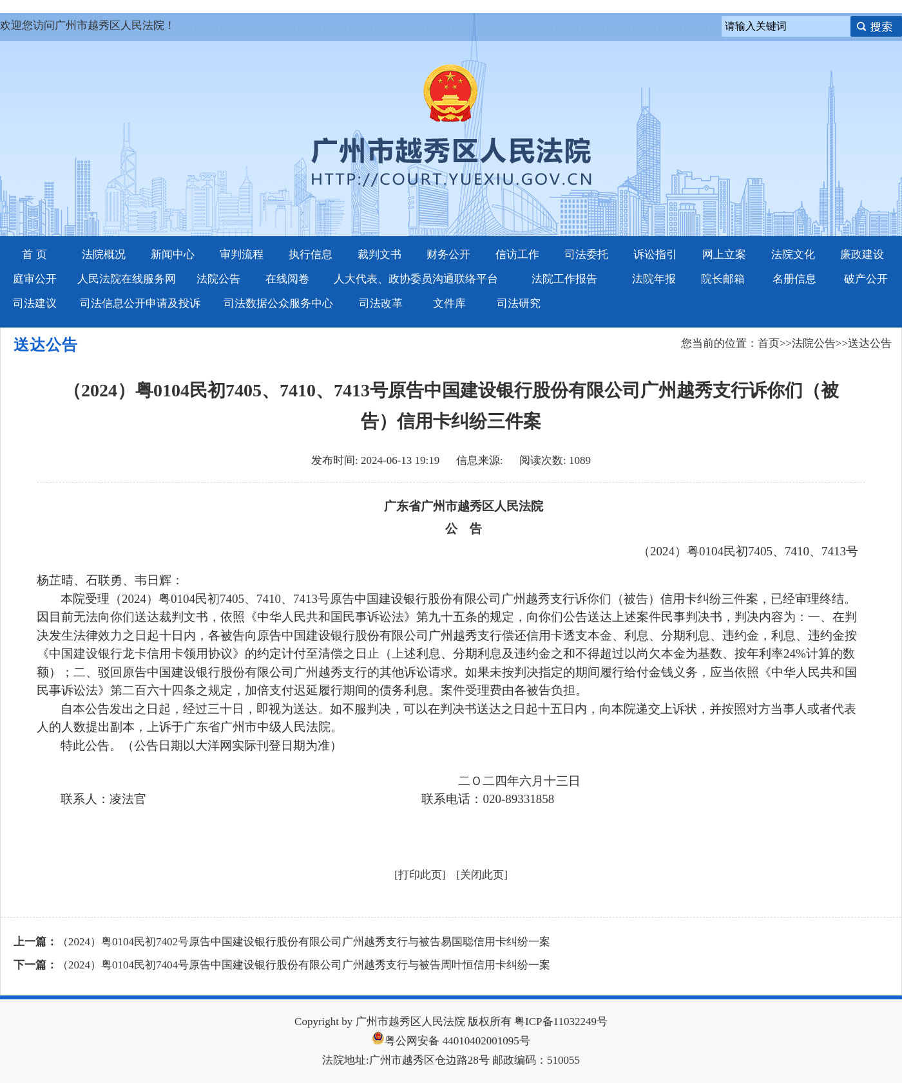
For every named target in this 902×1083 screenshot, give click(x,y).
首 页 (34, 254)
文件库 (449, 303)
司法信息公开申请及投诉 (140, 303)
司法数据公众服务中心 (278, 303)
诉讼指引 (655, 254)
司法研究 (519, 303)
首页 (769, 343)
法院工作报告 (564, 279)
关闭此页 (482, 875)
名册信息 (794, 279)
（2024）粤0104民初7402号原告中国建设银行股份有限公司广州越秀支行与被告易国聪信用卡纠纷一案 (303, 942)
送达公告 (870, 343)
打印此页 (420, 875)
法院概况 (104, 254)
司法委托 (586, 254)
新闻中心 (173, 254)
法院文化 (793, 254)
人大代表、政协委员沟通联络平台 (416, 279)
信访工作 (517, 254)
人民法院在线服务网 (126, 279)
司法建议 (35, 303)
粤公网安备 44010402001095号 (451, 1041)
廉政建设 (862, 254)
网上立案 (724, 254)
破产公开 (866, 279)
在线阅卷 (287, 279)
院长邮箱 (723, 279)
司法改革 (381, 303)
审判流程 (242, 254)
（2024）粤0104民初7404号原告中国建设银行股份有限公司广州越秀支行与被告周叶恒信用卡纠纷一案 (303, 965)
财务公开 (448, 254)
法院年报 (654, 279)
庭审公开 (35, 279)
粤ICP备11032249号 (561, 1021)
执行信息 (310, 254)
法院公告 (218, 279)
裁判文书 (379, 254)
